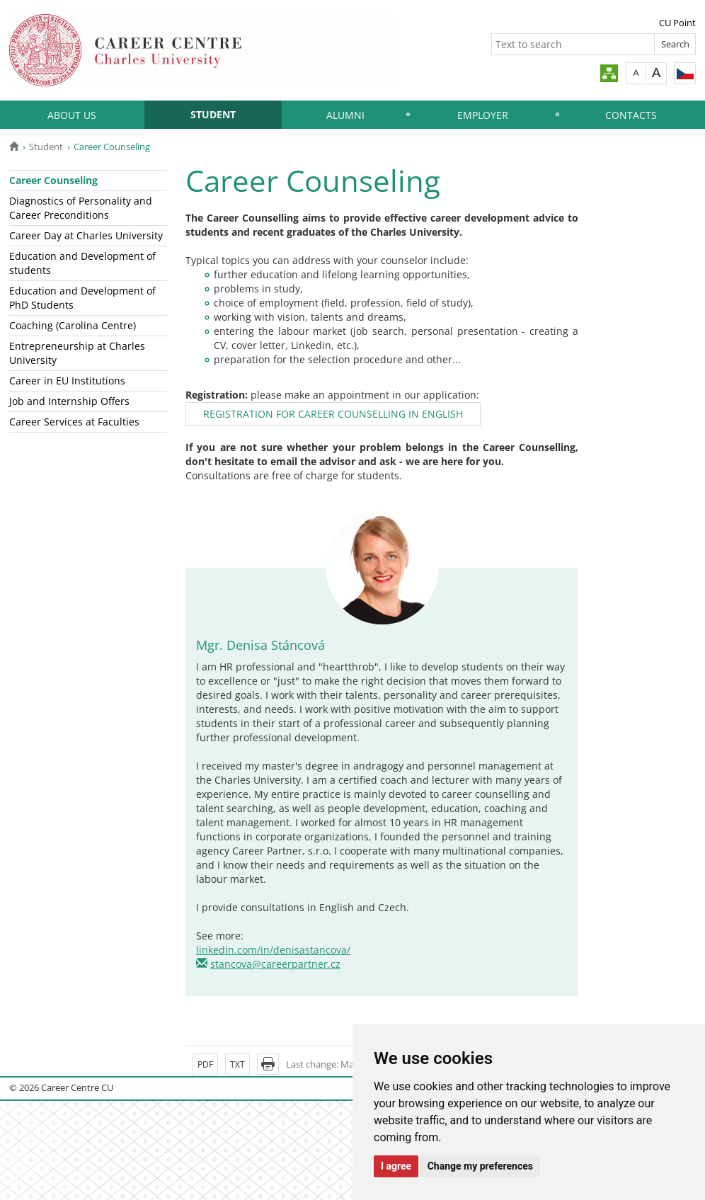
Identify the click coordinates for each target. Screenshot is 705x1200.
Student (213, 114)
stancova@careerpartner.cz (275, 964)
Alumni (345, 115)
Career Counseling (53, 180)
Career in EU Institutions (67, 380)
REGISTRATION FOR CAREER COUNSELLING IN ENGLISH (333, 414)
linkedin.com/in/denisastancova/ (273, 949)
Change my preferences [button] (480, 1166)
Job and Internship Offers (69, 401)
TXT (237, 1064)
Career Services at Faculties (74, 421)
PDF (205, 1064)
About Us (71, 115)
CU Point (677, 22)
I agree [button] (396, 1166)
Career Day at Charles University (86, 235)
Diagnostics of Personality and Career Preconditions (80, 208)
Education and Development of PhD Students (82, 298)
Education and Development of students (82, 263)
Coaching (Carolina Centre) (72, 325)
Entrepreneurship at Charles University (77, 353)
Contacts (631, 115)
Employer (482, 115)
